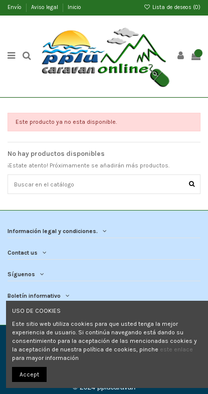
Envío (15, 7)
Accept (29, 374)
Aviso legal (45, 7)
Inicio (74, 7)
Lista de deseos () (172, 7)
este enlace (176, 349)
